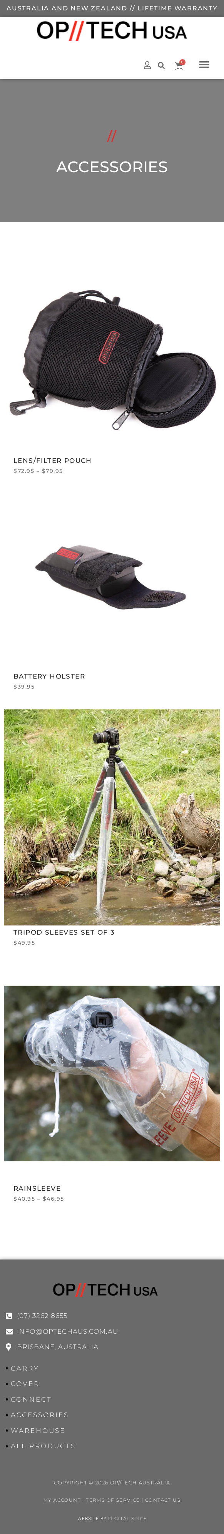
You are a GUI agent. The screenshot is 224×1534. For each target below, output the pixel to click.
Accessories (112, 239)
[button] (204, 64)
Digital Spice (127, 1518)
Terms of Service (113, 1500)
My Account (62, 1500)
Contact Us (163, 1500)
